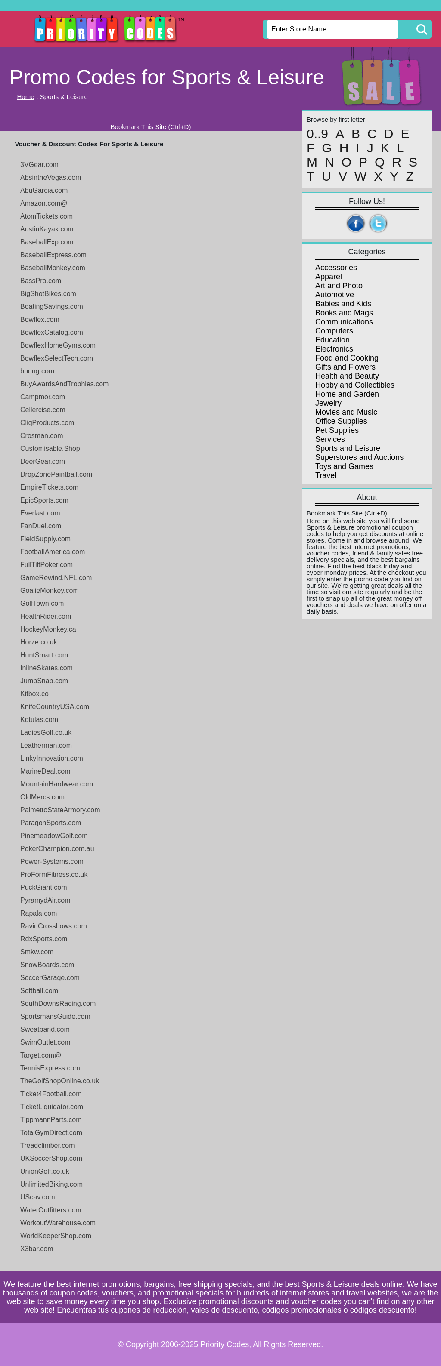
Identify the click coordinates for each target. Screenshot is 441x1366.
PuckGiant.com (43, 887)
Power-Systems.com (52, 861)
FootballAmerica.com (52, 551)
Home (25, 96)
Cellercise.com (42, 409)
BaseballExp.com (47, 242)
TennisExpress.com (50, 1068)
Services (330, 439)
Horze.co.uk (38, 642)
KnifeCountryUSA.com (54, 706)
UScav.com (37, 1197)
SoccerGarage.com (50, 977)
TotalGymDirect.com (51, 1132)
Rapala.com (38, 913)
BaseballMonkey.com (52, 267)
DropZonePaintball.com (56, 474)
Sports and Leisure (347, 448)
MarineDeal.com (45, 771)
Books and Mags (344, 312)
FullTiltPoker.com (46, 564)
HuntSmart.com (44, 655)
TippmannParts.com (51, 1119)
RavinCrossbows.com (53, 926)
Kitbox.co (34, 693)
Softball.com (39, 990)
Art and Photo (339, 285)
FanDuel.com (40, 526)
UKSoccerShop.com (51, 1158)
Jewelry (328, 403)
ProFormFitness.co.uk (53, 874)
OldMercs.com (42, 797)
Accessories (336, 267)
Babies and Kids (343, 303)
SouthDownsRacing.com (58, 1003)
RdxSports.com (43, 939)
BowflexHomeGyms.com (58, 345)
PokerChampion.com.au (57, 848)
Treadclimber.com (47, 1145)
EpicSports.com (44, 500)
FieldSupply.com (45, 539)
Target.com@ (40, 1055)
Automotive (334, 294)
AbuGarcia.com (44, 190)
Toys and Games (344, 466)
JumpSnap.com (44, 681)
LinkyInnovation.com (51, 758)
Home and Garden (347, 394)
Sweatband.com (45, 1029)
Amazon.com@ (44, 203)
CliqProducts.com (47, 422)
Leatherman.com (46, 745)
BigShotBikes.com (48, 293)
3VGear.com (39, 164)
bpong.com (37, 371)
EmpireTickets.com (49, 487)
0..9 (317, 133)
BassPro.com (40, 280)
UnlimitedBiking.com (51, 1184)
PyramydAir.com (45, 900)
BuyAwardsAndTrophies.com (64, 384)
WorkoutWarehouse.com (58, 1223)
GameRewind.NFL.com (56, 577)
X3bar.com (36, 1248)
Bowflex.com (39, 319)
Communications (344, 322)
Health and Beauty (347, 376)
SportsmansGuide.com (55, 1016)
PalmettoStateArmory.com (60, 810)
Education (332, 340)
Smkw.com (36, 952)
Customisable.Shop (50, 448)
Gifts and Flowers (345, 367)
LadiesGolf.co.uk (45, 732)
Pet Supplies (337, 430)
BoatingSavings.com (51, 306)
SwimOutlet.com (45, 1042)
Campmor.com (42, 397)
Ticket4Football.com (51, 1094)
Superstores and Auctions (359, 457)
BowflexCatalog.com (51, 332)
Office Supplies (341, 421)
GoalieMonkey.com (49, 590)
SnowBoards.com (47, 964)
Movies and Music (346, 412)
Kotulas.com (39, 719)
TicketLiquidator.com (51, 1106)
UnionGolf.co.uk (44, 1171)
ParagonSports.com (50, 822)
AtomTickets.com (46, 216)
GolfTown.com (42, 603)
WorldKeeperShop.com (55, 1236)
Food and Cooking (347, 358)
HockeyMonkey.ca (48, 629)
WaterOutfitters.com (50, 1210)
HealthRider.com (45, 616)
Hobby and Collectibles (354, 385)
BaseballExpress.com (53, 255)
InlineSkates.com (46, 668)
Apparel (328, 276)
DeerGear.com (42, 461)
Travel (325, 475)
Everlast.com (40, 513)
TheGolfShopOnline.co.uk (59, 1081)
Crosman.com (41, 435)
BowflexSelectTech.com (56, 358)
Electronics (334, 349)
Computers (334, 331)
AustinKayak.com (47, 229)
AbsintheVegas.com (50, 177)
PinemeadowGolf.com (54, 835)
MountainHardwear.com (56, 784)
